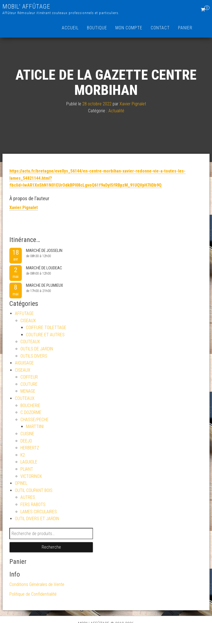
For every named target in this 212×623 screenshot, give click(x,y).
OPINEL (21, 483)
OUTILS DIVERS (33, 356)
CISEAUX (28, 320)
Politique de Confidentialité (33, 594)
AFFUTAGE (24, 313)
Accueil (70, 27)
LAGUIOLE (28, 462)
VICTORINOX (31, 476)
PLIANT (26, 469)
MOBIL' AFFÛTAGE (26, 6)
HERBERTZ (29, 447)
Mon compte (128, 27)
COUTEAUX (30, 341)
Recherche (51, 547)
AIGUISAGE (24, 363)
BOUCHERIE (30, 405)
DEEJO (26, 441)
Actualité (116, 110)
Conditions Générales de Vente (36, 584)
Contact (160, 27)
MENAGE (27, 391)
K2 (22, 455)
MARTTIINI (35, 426)
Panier (185, 27)
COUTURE (29, 384)
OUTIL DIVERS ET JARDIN (37, 518)
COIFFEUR (29, 377)
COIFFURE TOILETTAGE (46, 327)
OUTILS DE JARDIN (36, 348)
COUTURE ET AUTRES (45, 334)
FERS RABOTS (33, 504)
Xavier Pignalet (133, 103)
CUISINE (27, 433)
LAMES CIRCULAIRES (38, 511)
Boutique (97, 27)
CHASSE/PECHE (34, 419)
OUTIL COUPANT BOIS (33, 490)
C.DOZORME (30, 412)
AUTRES (27, 497)
